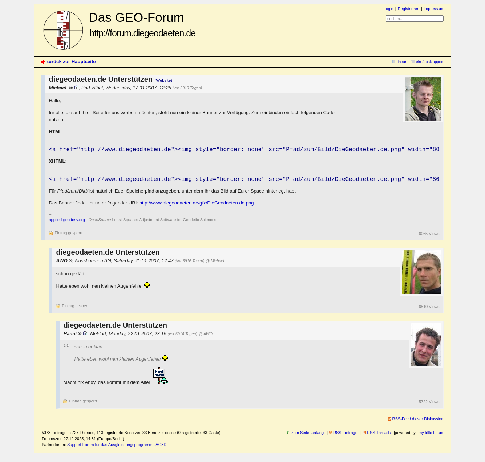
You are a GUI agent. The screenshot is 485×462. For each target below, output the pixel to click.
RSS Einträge (345, 434)
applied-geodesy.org (67, 221)
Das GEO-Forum (142, 24)
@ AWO (206, 335)
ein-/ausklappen (430, 62)
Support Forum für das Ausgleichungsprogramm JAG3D (116, 446)
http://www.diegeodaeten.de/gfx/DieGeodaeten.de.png (197, 204)
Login (388, 9)
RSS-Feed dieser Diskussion (418, 420)
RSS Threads (379, 434)
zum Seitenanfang (307, 434)
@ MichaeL (215, 262)
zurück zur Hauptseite (71, 61)
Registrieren (408, 9)
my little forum (431, 434)
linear (401, 62)
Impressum (434, 9)
